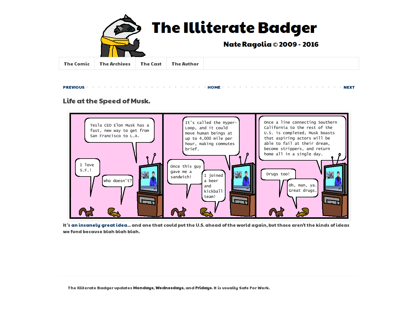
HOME (214, 87)
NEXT (349, 87)
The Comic (76, 63)
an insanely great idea (99, 225)
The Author (185, 63)
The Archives (114, 63)
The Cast (151, 63)
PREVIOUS (73, 87)
